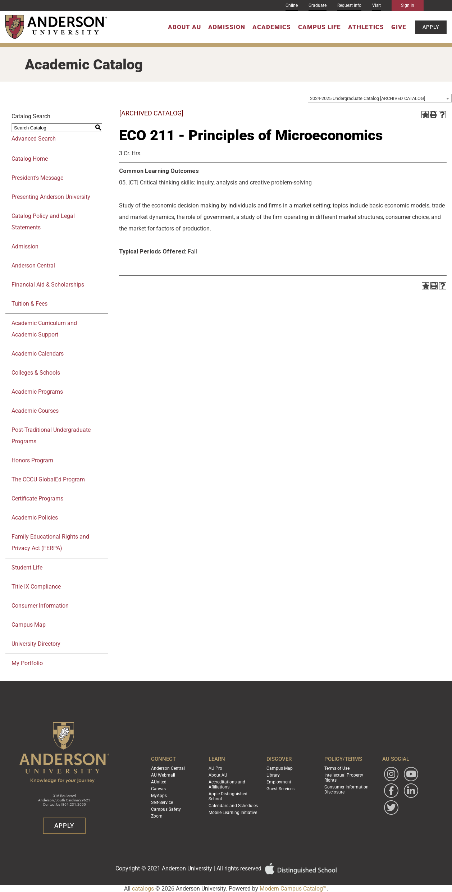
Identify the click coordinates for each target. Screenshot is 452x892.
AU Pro (215, 768)
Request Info (349, 5)
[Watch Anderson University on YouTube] (411, 774)
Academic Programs (37, 391)
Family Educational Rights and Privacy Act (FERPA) (50, 542)
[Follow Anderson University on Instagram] (391, 774)
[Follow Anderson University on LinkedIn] (411, 790)
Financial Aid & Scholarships (48, 284)
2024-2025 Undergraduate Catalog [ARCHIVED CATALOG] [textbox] (367, 98)
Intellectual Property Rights (343, 778)
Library (273, 775)
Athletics (366, 27)
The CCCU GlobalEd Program (48, 479)
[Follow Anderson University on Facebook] (391, 790)
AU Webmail (163, 775)
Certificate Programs (37, 498)
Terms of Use (337, 768)
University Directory (36, 643)
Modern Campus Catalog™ (293, 888)
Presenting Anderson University (51, 196)
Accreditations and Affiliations (227, 784)
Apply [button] (431, 27)
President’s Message (37, 177)
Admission (226, 27)
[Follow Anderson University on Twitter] (391, 807)
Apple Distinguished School (228, 796)
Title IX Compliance (36, 586)
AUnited (158, 781)
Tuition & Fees (29, 303)
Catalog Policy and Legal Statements (43, 221)
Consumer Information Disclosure (346, 789)
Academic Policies (35, 517)
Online (292, 5)
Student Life (27, 567)
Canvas (158, 788)
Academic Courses (35, 410)
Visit (376, 5)
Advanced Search (34, 138)
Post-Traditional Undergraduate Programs (51, 435)
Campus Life (319, 27)
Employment (278, 781)
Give (398, 27)
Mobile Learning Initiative (233, 812)
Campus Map (29, 624)
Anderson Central (33, 265)
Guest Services (280, 788)
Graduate (318, 5)
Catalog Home (30, 158)
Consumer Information (40, 605)
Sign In (407, 5)
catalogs (143, 888)
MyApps (159, 795)
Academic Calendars (38, 353)
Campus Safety (166, 809)
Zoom (157, 816)
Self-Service (162, 802)
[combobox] (380, 98)
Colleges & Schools (36, 372)
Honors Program (32, 460)
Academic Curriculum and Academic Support (44, 329)
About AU (184, 27)
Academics (271, 27)
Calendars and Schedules (233, 805)
